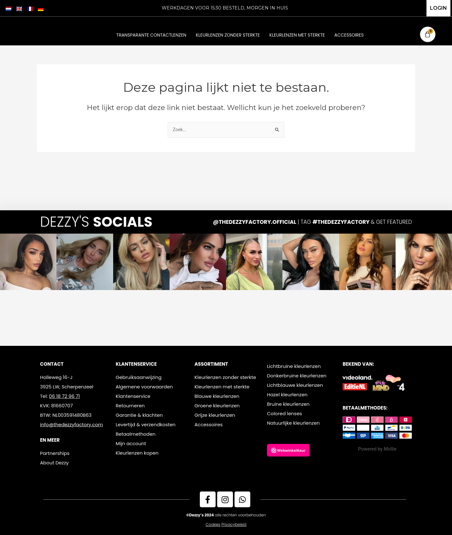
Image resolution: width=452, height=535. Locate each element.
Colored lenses (284, 413)
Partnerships (54, 453)
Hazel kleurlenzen (287, 394)
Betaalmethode (134, 434)
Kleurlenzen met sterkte (297, 35)
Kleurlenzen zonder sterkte (228, 35)
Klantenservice (133, 396)
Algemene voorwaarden (144, 386)
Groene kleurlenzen (217, 405)
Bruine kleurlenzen (288, 404)
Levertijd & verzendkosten (146, 424)
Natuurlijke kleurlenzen (293, 423)
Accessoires (349, 35)
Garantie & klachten (139, 415)
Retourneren (130, 405)
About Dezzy (54, 462)
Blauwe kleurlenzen (216, 396)
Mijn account (131, 443)
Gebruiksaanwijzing (138, 377)
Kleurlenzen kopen (137, 453)
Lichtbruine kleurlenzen (294, 366)
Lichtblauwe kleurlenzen (295, 385)
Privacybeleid (234, 524)
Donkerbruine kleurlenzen (297, 375)
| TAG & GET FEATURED (312, 222)
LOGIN (438, 8)
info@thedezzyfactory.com (71, 424)
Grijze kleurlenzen (214, 415)
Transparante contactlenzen (151, 35)
